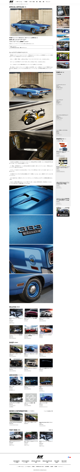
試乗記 (40, 1)
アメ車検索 (25, 1)
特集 (36, 1)
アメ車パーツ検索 (32, 1)
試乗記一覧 (50, 430)
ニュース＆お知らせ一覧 (48, 411)
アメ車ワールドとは (19, 1)
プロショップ (48, 1)
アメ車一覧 (58, 74)
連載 (43, 1)
